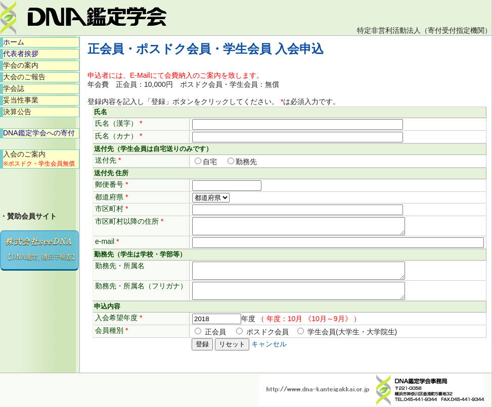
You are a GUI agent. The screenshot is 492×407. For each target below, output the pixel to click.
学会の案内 (20, 65)
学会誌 (13, 88)
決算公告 (17, 112)
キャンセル (269, 353)
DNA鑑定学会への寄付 (39, 133)
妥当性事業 (20, 100)
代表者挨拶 (20, 53)
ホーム (13, 42)
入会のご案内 (39, 158)
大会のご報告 (24, 77)
